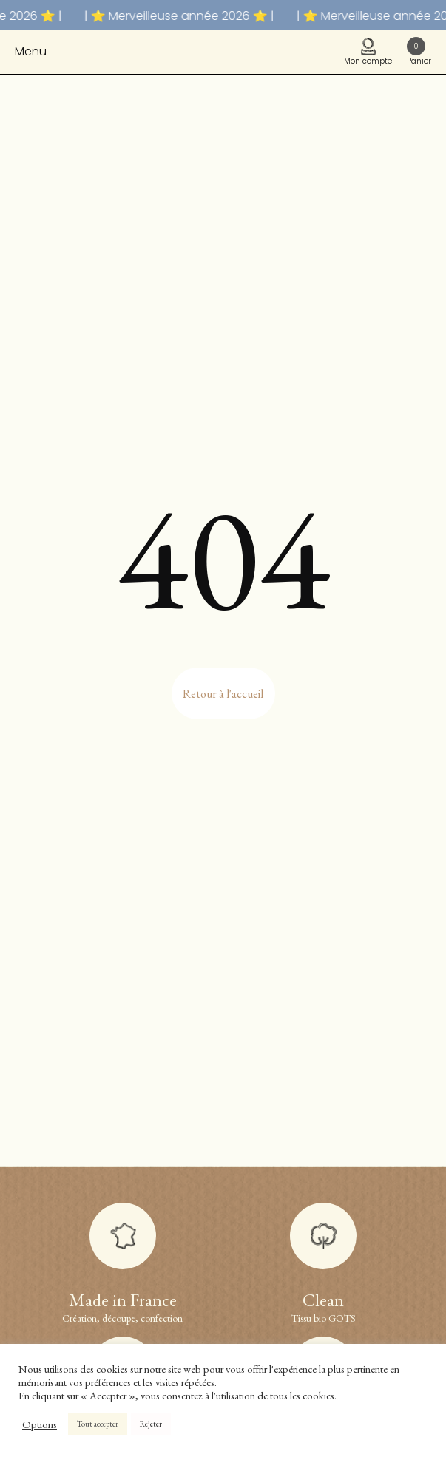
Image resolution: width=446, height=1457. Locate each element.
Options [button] (39, 1424)
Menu (31, 51)
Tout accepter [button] (97, 1424)
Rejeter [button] (151, 1424)
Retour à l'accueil (223, 694)
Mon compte (368, 52)
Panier (419, 52)
